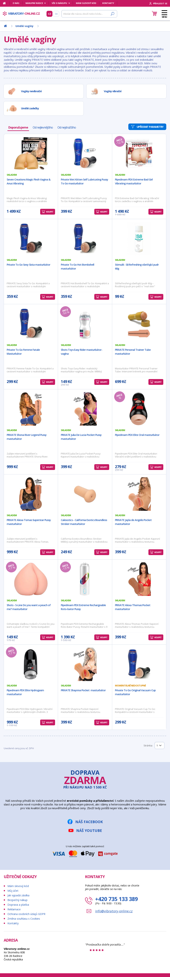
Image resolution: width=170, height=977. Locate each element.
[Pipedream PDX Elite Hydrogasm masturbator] (31, 664)
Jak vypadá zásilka (18, 895)
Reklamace (14, 909)
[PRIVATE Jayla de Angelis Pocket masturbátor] (139, 494)
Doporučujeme (18, 127)
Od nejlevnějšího (43, 127)
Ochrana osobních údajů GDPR (26, 914)
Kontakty (108, 3)
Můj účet (12, 890)
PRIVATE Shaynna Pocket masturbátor (83, 690)
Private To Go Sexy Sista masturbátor (28, 264)
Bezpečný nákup (17, 900)
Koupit (49, 211)
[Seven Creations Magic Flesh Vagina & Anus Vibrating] (31, 153)
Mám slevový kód (86, 3)
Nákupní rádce (34, 3)
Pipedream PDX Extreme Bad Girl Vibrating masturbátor (134, 181)
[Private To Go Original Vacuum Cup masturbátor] (139, 664)
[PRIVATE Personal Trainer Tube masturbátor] (139, 324)
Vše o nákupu (59, 3)
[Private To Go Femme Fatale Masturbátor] (31, 324)
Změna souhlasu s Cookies (23, 918)
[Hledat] (89, 14)
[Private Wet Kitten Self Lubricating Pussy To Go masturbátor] (85, 153)
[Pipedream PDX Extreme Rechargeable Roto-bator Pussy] (85, 579)
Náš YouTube (89, 830)
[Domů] (6, 3)
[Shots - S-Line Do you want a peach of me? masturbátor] (31, 579)
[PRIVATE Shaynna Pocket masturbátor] (85, 664)
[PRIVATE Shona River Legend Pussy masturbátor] (31, 409)
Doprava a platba (18, 904)
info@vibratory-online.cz (114, 911)
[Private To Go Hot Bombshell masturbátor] (85, 238)
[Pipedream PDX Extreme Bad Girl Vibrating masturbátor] (139, 153)
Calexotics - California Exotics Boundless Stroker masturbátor (84, 522)
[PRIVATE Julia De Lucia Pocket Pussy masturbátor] (85, 409)
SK (56, 13)
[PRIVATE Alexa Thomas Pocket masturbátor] (139, 579)
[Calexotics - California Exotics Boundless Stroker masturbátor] (85, 494)
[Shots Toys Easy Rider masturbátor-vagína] (85, 324)
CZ (49, 13)
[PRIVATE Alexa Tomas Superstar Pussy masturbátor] (31, 494)
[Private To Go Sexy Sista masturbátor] (31, 238)
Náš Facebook (89, 821)
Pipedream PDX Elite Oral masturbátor (137, 435)
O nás (16, 3)
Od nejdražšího (66, 127)
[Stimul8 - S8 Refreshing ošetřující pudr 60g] (139, 238)
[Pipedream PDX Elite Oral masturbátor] (139, 409)
